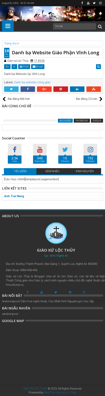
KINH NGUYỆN (85, 171)
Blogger (65, 120)
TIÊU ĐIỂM (20, 171)
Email (38, 66)
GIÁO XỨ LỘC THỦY (35, 388)
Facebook (82, 120)
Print (24, 66)
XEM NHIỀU (52, 171)
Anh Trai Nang (14, 196)
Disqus (97, 120)
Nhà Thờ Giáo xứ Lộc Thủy (60, 392)
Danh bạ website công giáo (32, 82)
